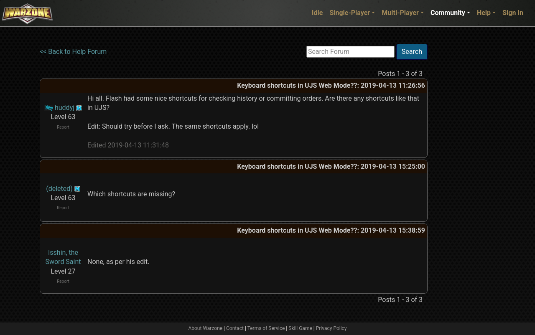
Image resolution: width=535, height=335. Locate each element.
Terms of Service (266, 328)
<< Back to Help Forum (73, 52)
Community (448, 13)
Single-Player (349, 13)
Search (412, 52)
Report (63, 127)
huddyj (64, 108)
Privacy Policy (331, 328)
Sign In (512, 13)
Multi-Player (400, 13)
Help (484, 13)
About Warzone (205, 328)
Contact (235, 328)
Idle (317, 13)
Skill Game (300, 328)
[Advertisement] (461, 169)
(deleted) (59, 189)
